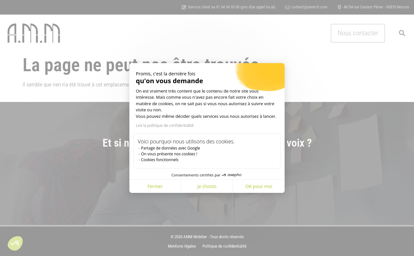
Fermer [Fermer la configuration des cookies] (155, 186)
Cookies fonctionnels (160, 159)
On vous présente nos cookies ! (169, 154)
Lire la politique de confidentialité (165, 125)
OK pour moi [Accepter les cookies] (258, 186)
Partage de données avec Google (170, 148)
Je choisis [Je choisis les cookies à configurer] (206, 186)
